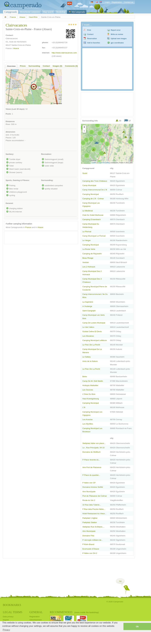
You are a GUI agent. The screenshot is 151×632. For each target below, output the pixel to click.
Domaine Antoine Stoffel (92, 487)
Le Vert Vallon (88, 327)
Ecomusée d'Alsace (90, 549)
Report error (116, 30)
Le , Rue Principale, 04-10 (93, 448)
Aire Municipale (88, 492)
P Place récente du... (91, 460)
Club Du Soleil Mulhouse (92, 215)
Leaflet (93, 162)
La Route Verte (88, 249)
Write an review (117, 34)
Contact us (128, 2)
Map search (48, 12)
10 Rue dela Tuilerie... (91, 505)
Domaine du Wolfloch (91, 452)
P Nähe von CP (89, 483)
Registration (117, 2)
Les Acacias (87, 419)
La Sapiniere (87, 302)
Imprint (6, 620)
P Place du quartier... (91, 475)
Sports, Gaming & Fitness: (18, 180)
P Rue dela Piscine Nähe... (93, 509)
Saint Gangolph (89, 311)
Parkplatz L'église (89, 518)
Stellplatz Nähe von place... (94, 443)
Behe (84, 376)
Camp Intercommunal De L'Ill (94, 190)
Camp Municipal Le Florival (93, 236)
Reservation (92, 39)
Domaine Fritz (88, 536)
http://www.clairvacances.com (64, 53)
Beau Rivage (87, 258)
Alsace (22, 17)
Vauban (85, 262)
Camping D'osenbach (91, 219)
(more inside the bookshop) (86, 612)
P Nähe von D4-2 (89, 553)
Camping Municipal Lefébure (94, 340)
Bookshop (60, 12)
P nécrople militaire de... (92, 540)
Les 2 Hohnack (88, 267)
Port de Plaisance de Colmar (94, 496)
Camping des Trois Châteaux (94, 181)
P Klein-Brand (88, 544)
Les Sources (87, 390)
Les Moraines (88, 336)
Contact (90, 34)
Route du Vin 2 (88, 500)
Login (107, 2)
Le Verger (86, 240)
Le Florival (86, 231)
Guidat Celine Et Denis (92, 331)
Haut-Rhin (33, 17)
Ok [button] (137, 626)
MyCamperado (78, 12)
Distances (10, 121)
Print (89, 30)
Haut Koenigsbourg (90, 399)
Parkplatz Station (89, 522)
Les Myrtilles (87, 424)
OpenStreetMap (104, 162)
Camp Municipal (89, 185)
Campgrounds (10, 12)
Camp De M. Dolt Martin (92, 381)
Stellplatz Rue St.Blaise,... (93, 527)
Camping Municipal (90, 194)
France (13, 17)
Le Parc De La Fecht (91, 345)
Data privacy (8, 617)
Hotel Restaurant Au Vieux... (94, 513)
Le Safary (86, 357)
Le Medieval (87, 211)
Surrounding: (47, 180)
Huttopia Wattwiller (90, 385)
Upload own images (119, 39)
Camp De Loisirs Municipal (93, 323)
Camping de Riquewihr (92, 254)
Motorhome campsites (30, 12)
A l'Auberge (87, 306)
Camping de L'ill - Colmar (93, 199)
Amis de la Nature (90, 361)
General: (9, 203)
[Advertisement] (39, 237)
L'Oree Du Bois (88, 394)
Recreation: (46, 154)
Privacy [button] (6, 630)
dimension (10, 132)
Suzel (84, 173)
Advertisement (35, 620)
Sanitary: (10, 154)
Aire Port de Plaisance (91, 467)
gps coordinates (117, 43)
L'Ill (83, 407)
